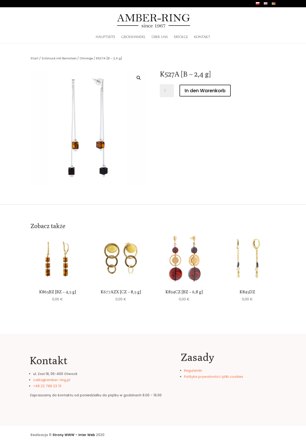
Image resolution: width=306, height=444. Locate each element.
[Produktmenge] (167, 90)
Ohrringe (86, 58)
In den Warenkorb (205, 90)
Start (34, 58)
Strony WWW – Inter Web (74, 435)
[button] (138, 78)
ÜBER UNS (160, 37)
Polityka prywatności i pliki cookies (213, 376)
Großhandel (133, 37)
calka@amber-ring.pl (51, 380)
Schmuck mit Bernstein (59, 58)
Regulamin (193, 370)
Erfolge (181, 37)
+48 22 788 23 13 (47, 386)
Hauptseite (105, 37)
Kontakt (202, 37)
